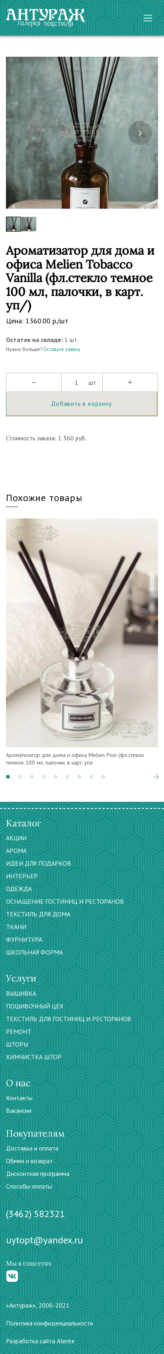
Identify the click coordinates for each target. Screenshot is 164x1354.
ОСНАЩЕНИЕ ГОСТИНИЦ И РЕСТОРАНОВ (65, 901)
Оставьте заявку (61, 349)
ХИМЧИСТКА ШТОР (34, 1057)
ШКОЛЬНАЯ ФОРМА (34, 952)
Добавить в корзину (81, 403)
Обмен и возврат (29, 1161)
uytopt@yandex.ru (44, 1240)
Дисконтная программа (37, 1173)
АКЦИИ (16, 838)
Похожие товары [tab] (44, 498)
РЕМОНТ (18, 1031)
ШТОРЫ (17, 1044)
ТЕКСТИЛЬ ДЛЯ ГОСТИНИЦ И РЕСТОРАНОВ (68, 1019)
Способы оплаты (29, 1186)
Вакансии (18, 1110)
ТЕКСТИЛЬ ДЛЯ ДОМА (38, 914)
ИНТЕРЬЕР (22, 876)
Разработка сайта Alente (40, 1341)
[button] (8, 777)
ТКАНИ (16, 927)
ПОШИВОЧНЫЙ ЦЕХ (35, 1006)
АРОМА (16, 851)
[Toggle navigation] (148, 18)
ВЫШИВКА (21, 993)
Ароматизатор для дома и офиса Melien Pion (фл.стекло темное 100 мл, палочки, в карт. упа (75, 758)
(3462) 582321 (35, 1214)
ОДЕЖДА (19, 889)
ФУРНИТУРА (24, 939)
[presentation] (140, 133)
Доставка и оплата (32, 1148)
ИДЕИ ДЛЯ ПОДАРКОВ (38, 863)
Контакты (19, 1098)
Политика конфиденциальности (49, 1323)
